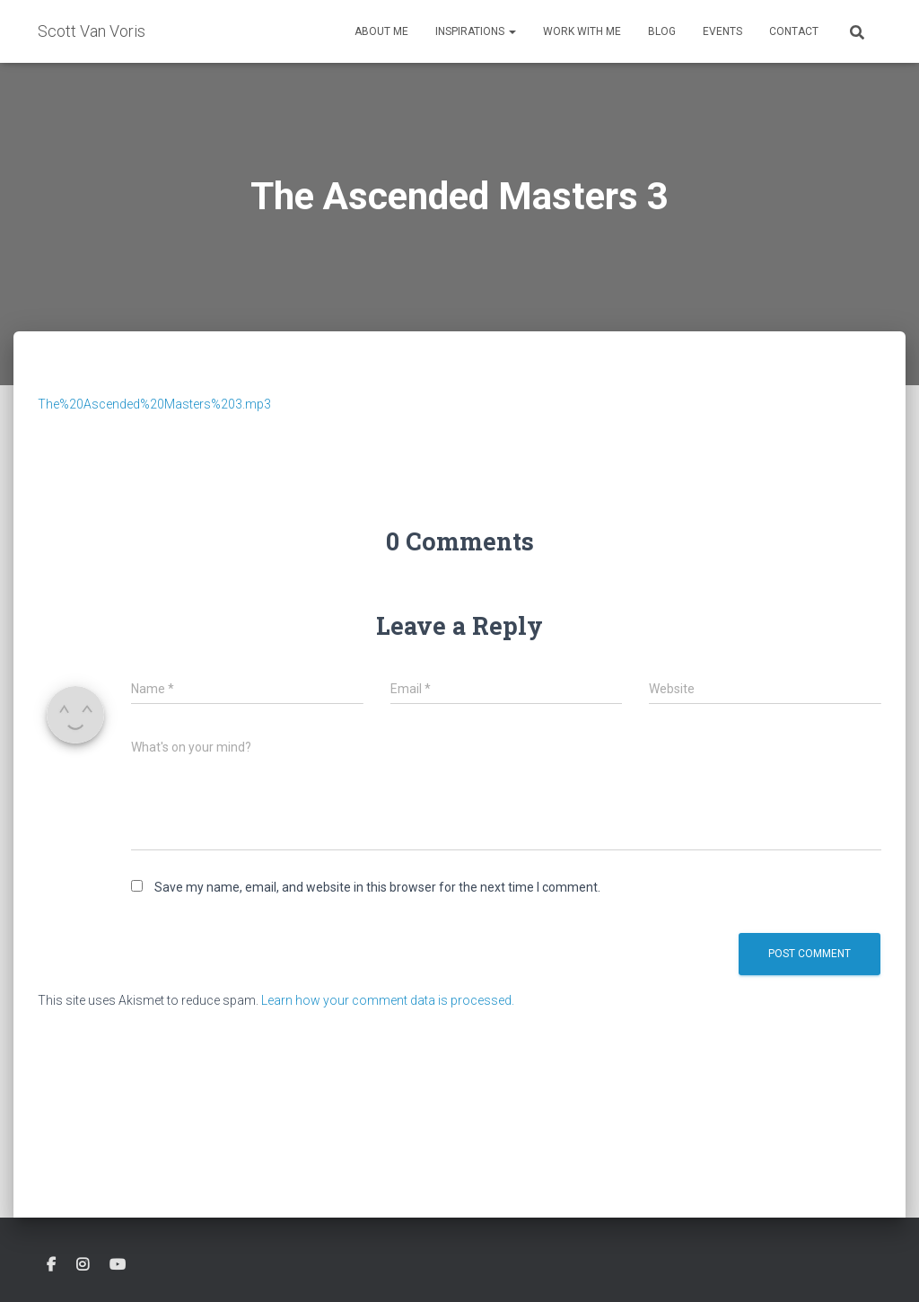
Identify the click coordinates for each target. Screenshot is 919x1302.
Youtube (118, 1265)
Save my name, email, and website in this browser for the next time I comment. (377, 887)
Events (722, 31)
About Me (381, 31)
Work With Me (582, 31)
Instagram (82, 1265)
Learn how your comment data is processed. (387, 1000)
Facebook (51, 1265)
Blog (662, 31)
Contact (793, 31)
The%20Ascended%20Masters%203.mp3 (154, 404)
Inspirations (475, 31)
